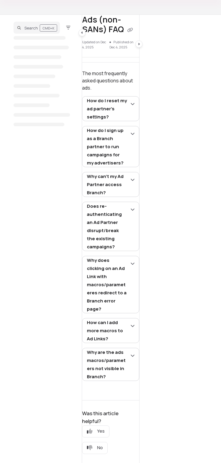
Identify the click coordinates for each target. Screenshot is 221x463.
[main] (110, 239)
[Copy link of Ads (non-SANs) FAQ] (130, 30)
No (95, 447)
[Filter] (68, 27)
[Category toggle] (82, 32)
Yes (96, 431)
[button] (37, 28)
